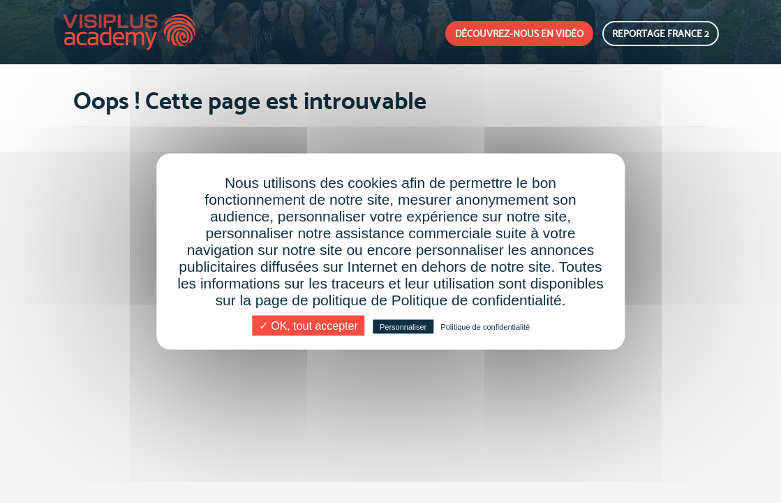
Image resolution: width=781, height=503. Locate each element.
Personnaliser (403, 327)
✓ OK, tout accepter (308, 326)
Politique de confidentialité (485, 327)
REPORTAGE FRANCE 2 (660, 33)
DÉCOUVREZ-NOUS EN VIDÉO (519, 33)
